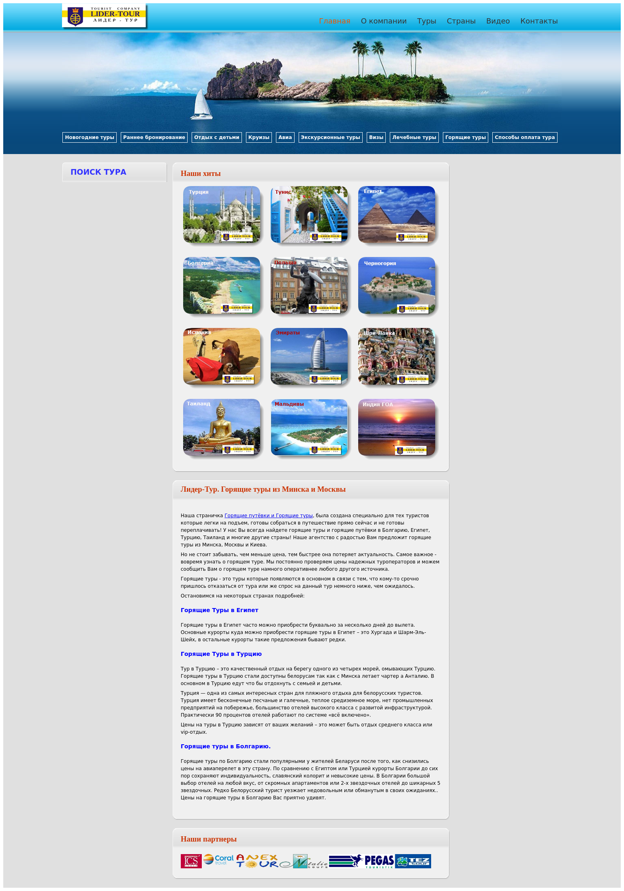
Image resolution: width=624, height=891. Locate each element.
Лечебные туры (414, 137)
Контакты (539, 21)
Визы (376, 137)
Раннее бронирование (154, 137)
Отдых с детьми (216, 137)
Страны (461, 21)
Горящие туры (465, 137)
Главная (334, 21)
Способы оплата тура (525, 137)
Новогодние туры (89, 137)
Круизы (258, 137)
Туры (426, 21)
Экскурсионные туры (330, 137)
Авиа (285, 137)
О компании (384, 21)
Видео (498, 21)
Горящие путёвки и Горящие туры (268, 515)
